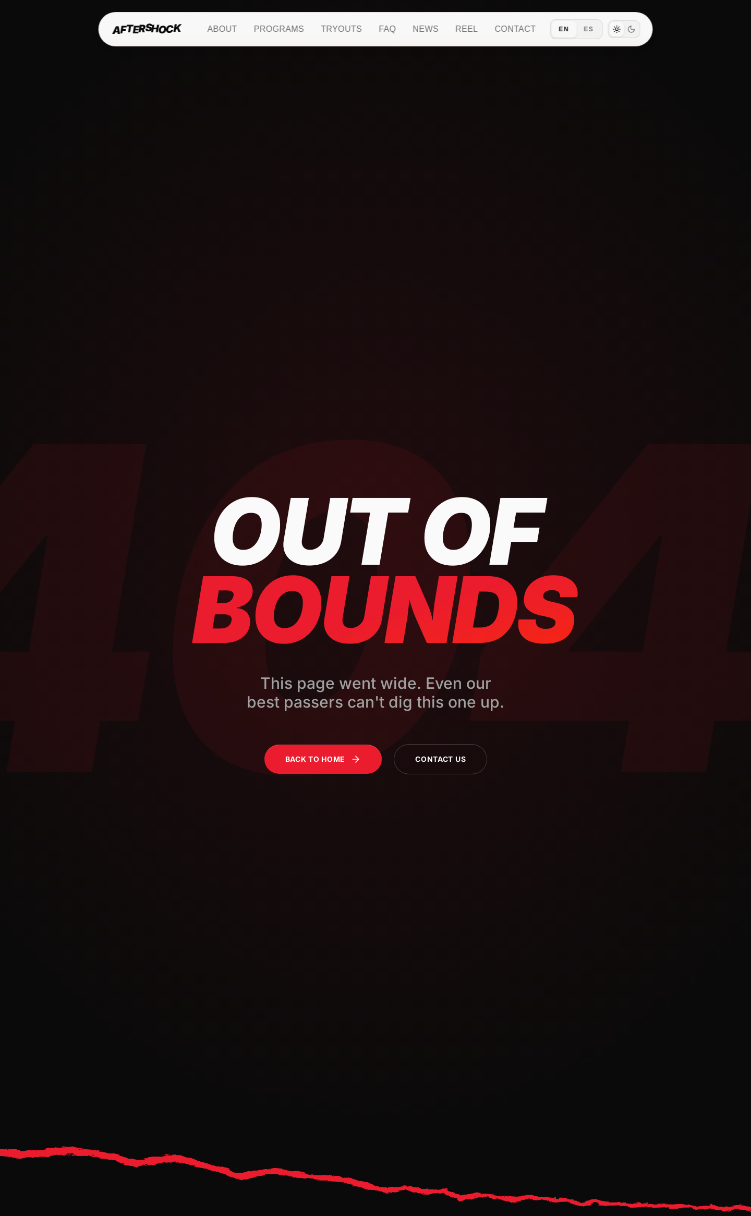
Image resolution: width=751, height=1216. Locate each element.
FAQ (387, 29)
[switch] (623, 29)
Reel (466, 29)
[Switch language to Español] (576, 29)
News (426, 29)
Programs (279, 29)
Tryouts (341, 29)
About (222, 29)
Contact (515, 29)
